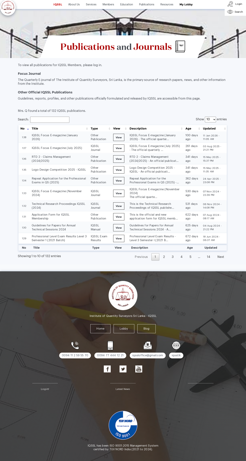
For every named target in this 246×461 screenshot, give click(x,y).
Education (126, 4)
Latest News (123, 389)
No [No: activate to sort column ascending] (22, 128)
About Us (74, 4)
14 (208, 256)
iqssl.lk (176, 355)
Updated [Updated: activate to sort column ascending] (209, 128)
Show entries (211, 119)
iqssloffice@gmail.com (147, 355)
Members (108, 4)
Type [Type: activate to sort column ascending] (94, 128)
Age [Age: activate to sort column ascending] (188, 128)
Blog (147, 328)
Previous (141, 256)
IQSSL (57, 4)
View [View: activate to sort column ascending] (116, 128)
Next (220, 256)
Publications (146, 4)
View (119, 137)
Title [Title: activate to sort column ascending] (35, 128)
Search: (43, 119)
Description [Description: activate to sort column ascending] (138, 128)
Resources (166, 4)
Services (91, 4)
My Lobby (186, 4)
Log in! (45, 389)
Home (100, 328)
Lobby (124, 328)
